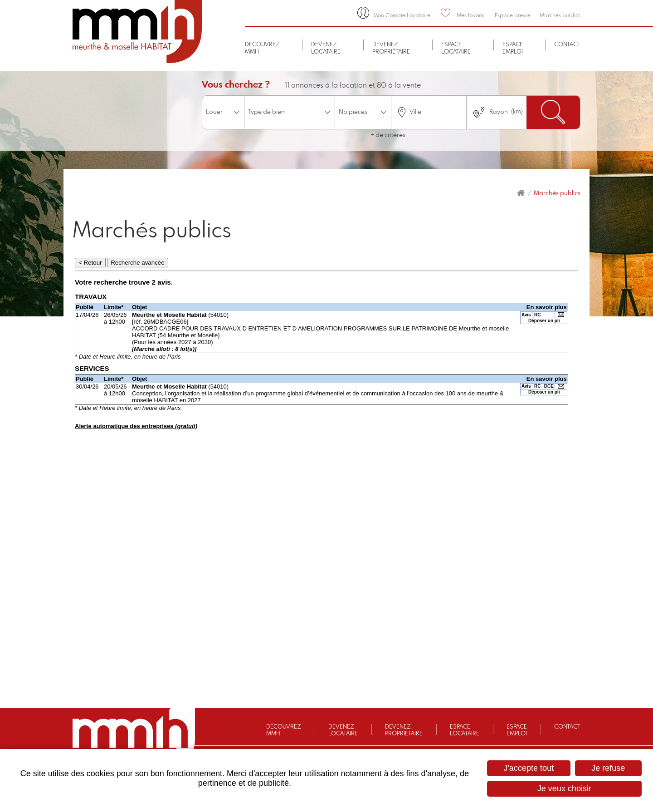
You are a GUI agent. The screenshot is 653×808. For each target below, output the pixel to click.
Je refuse (608, 768)
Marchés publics (557, 193)
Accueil (521, 193)
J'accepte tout (528, 768)
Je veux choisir (564, 788)
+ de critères (387, 135)
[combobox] (428, 112)
